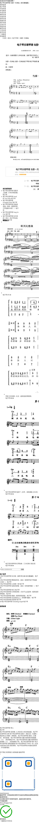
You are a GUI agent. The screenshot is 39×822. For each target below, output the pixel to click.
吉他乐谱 (3, 16)
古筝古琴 (3, 24)
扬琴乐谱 (3, 28)
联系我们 (9, 752)
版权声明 (22, 752)
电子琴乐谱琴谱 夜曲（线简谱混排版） (14, 595)
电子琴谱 (15, 38)
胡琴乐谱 (3, 18)
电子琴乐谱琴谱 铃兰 (8, 590)
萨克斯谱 (3, 10)
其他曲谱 (3, 36)
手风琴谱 (3, 9)
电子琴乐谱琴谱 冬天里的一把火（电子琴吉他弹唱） (10, 218)
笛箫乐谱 (3, 20)
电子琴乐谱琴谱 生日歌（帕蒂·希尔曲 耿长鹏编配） (18, 576)
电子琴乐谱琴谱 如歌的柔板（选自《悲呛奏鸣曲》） (18, 586)
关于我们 (3, 752)
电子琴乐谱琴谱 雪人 (7, 728)
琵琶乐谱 (3, 26)
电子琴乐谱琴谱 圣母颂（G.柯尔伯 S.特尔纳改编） (16, 732)
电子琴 (5, 194)
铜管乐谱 (3, 14)
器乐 (9, 38)
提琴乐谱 (3, 32)
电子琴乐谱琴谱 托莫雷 (8, 599)
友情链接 (16, 752)
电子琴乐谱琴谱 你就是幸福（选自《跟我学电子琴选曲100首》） (10, 206)
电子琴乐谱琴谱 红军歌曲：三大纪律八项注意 (20, 563)
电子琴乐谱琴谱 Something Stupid (12, 601)
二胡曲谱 (3, 34)
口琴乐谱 (3, 30)
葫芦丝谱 (3, 22)
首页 (4, 38)
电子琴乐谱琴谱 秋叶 (28, 741)
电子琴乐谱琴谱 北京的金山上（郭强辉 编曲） (16, 597)
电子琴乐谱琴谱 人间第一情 (10, 584)
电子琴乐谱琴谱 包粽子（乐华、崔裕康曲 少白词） (22, 492)
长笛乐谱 (3, 12)
